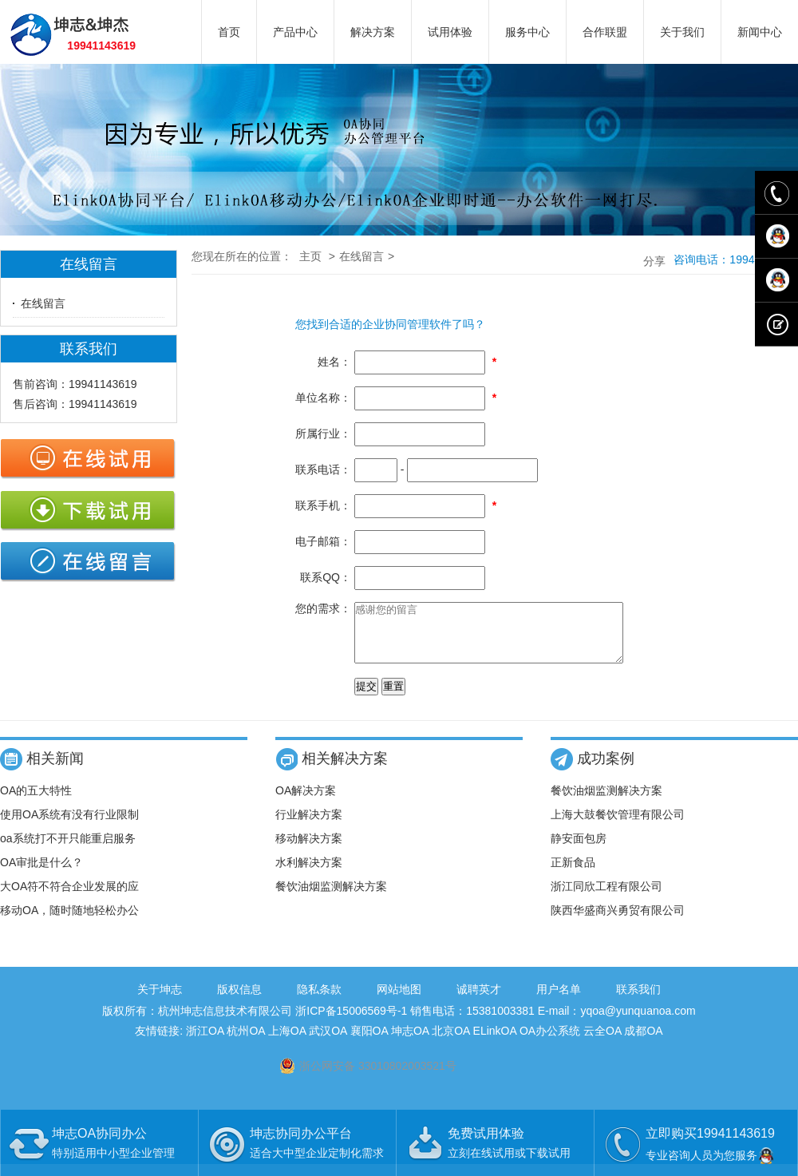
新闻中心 (759, 32)
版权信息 (239, 1001)
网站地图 (399, 1001)
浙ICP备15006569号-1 (351, 1022)
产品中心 (295, 32)
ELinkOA (494, 1042)
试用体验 (450, 32)
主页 (310, 256)
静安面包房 (578, 850)
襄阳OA (369, 1042)
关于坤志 (159, 1001)
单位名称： (323, 397)
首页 (229, 32)
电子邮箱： (323, 541)
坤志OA (410, 1042)
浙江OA (204, 1042)
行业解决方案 (308, 826)
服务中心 (527, 32)
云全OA (602, 1042)
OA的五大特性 (36, 802)
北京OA (450, 1042)
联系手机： (323, 505)
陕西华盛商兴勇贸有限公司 (618, 922)
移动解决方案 (308, 850)
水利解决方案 (308, 874)
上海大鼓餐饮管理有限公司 (618, 826)
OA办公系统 (549, 1042)
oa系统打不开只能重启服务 (68, 850)
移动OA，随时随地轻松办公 (69, 922)
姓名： (334, 361)
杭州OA (245, 1042)
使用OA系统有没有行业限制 (69, 826)
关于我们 (682, 32)
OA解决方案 (305, 802)
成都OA (643, 1042)
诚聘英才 (478, 1001)
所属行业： (323, 433)
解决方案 (372, 32)
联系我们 (638, 1001)
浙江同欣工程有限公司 (606, 898)
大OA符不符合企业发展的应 (69, 898)
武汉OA (327, 1042)
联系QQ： (325, 577)
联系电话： (323, 469)
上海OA (287, 1042)
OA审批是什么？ (41, 874)
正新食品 (573, 874)
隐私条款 (319, 1001)
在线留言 (43, 303)
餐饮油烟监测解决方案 (331, 898)
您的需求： (323, 608)
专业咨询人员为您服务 (711, 1155)
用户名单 (558, 1001)
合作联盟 (605, 32)
